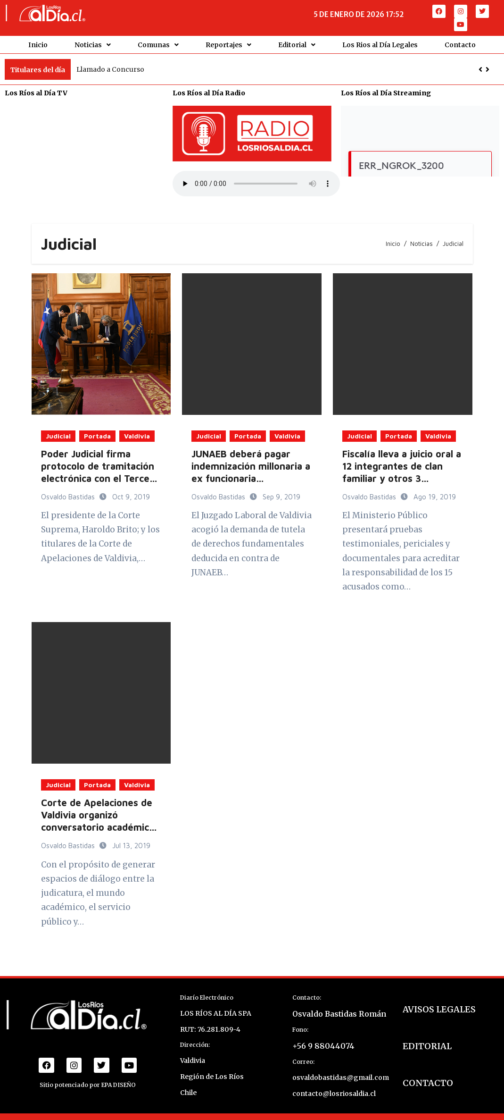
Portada (97, 435)
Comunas (158, 44)
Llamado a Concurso (110, 69)
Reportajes (228, 44)
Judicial (58, 435)
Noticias (92, 44)
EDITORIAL (427, 1045)
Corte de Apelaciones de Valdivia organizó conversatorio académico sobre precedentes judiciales (98, 827)
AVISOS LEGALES (439, 1008)
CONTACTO (428, 1082)
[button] (487, 69)
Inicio (38, 44)
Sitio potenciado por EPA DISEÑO (88, 1084)
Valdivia (137, 435)
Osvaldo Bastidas (69, 496)
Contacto (460, 44)
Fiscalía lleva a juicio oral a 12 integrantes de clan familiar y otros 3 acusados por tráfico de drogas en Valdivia (401, 477)
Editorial (296, 44)
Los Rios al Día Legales (380, 44)
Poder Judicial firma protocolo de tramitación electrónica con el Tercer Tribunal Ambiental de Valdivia (97, 477)
